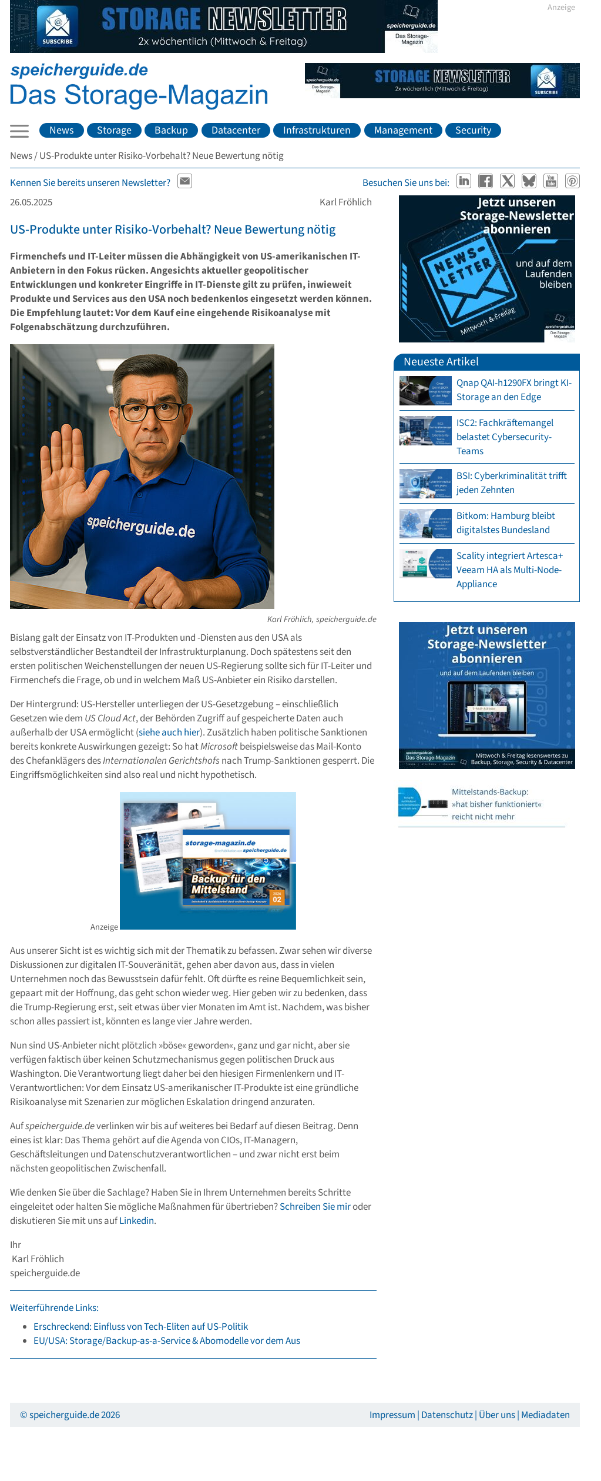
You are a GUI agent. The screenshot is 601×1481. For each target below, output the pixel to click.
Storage (114, 130)
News (61, 130)
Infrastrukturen (317, 130)
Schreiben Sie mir (315, 1207)
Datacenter (235, 130)
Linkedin (136, 1221)
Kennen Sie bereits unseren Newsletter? (90, 183)
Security (473, 130)
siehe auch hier (169, 732)
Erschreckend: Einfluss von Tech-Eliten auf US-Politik (140, 1327)
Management (403, 130)
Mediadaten (545, 1415)
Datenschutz (447, 1415)
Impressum (392, 1415)
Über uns (497, 1415)
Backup (171, 130)
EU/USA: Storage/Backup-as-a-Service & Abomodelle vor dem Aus (166, 1341)
